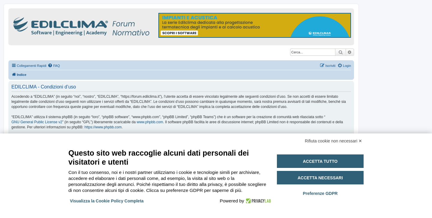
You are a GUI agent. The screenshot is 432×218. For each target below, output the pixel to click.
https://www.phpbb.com (103, 127)
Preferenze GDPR (320, 193)
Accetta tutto (320, 161)
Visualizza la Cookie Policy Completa (107, 201)
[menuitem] (54, 65)
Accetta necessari (320, 177)
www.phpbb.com (150, 122)
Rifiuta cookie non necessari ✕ (333, 141)
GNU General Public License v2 (36, 122)
